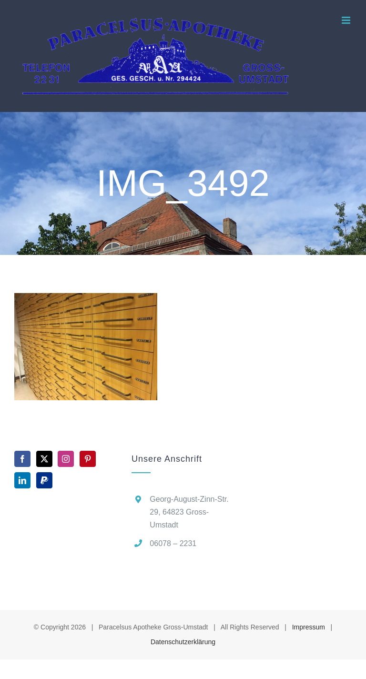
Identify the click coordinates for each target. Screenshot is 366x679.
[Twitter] (44, 459)
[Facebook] (22, 459)
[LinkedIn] (22, 480)
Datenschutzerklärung (183, 642)
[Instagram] (66, 459)
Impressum (308, 627)
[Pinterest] (88, 459)
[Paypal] (44, 480)
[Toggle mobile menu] (347, 20)
